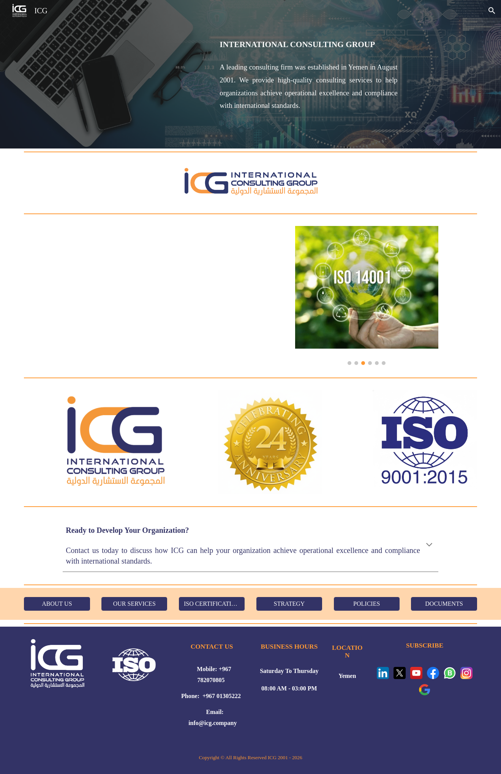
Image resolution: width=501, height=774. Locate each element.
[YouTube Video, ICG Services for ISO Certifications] (154, 295)
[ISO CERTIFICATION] (211, 603)
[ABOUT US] (56, 603)
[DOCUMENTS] (443, 603)
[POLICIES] (366, 603)
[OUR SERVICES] (134, 603)
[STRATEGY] (289, 603)
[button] (492, 11)
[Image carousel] (366, 295)
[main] (308, 74)
